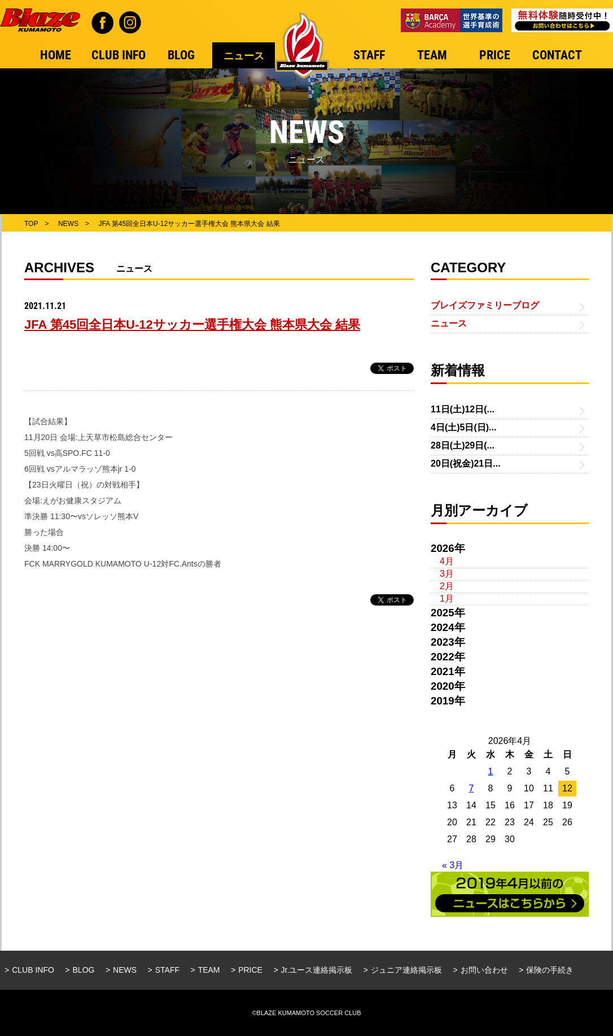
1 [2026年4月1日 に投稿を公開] (490, 771)
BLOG (84, 969)
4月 (447, 561)
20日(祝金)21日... (466, 463)
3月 (447, 573)
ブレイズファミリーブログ (485, 305)
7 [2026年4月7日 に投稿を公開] (471, 788)
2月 (447, 586)
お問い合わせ (484, 969)
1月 (447, 598)
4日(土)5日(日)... (463, 427)
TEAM (209, 969)
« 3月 (452, 865)
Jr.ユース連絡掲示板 (317, 969)
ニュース (449, 323)
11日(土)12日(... (462, 409)
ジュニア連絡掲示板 (406, 969)
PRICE (250, 969)
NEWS (125, 969)
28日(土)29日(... (462, 445)
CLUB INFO (33, 969)
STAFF (167, 969)
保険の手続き (549, 969)
